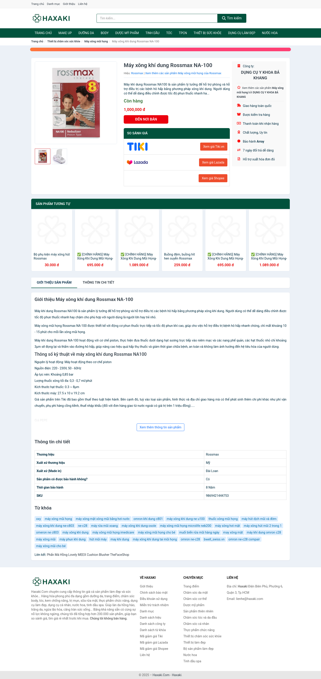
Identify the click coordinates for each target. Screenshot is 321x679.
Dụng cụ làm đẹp (241, 33)
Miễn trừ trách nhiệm (154, 605)
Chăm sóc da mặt (195, 592)
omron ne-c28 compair (244, 539)
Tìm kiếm (232, 18)
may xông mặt (233, 532)
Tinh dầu (153, 33)
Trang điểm (191, 586)
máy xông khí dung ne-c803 (55, 526)
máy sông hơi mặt (227, 526)
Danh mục (53, 4)
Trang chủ (37, 4)
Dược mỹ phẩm (127, 33)
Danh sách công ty (153, 624)
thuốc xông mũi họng (223, 519)
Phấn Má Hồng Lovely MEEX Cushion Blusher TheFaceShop (88, 554)
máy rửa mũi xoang (104, 526)
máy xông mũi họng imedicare (113, 532)
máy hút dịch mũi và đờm (259, 519)
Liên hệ (82, 4)
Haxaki (176, 675)
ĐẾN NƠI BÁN (146, 119)
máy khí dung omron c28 (264, 532)
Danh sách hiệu (150, 617)
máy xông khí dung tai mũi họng (155, 539)
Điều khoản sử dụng (154, 599)
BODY (105, 33)
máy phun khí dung (73, 539)
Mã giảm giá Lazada (154, 642)
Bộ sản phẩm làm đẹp (198, 648)
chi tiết (98, 282)
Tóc (169, 33)
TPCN (183, 33)
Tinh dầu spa (192, 661)
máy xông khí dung (76, 532)
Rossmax (137, 73)
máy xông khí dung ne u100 (186, 519)
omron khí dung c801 (148, 519)
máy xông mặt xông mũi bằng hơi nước (103, 519)
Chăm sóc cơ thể (195, 599)
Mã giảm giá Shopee (154, 648)
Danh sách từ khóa (153, 630)
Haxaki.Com (161, 675)
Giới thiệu (69, 4)
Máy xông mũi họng (96, 41)
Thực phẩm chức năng (199, 630)
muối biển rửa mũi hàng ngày (199, 532)
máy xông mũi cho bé (51, 546)
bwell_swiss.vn (214, 539)
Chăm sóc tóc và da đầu (200, 617)
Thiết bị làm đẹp (194, 642)
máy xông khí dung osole (139, 526)
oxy (38, 519)
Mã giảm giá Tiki (151, 636)
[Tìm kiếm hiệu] (157, 18)
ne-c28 (82, 526)
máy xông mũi (46, 539)
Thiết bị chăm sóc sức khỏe (63, 41)
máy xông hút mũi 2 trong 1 (263, 526)
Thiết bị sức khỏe (208, 33)
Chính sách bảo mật (154, 592)
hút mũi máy (98, 539)
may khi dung (120, 539)
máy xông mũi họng (58, 519)
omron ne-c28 (190, 539)
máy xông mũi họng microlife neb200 (185, 526)
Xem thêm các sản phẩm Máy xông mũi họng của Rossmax (183, 73)
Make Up (65, 33)
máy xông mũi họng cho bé (156, 532)
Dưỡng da (86, 33)
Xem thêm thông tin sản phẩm (160, 427)
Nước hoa (270, 33)
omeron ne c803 (47, 532)
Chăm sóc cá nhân (196, 624)
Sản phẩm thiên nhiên (198, 611)
